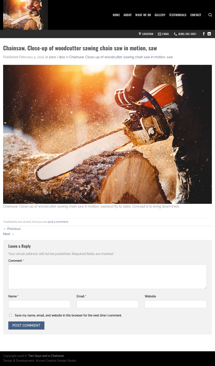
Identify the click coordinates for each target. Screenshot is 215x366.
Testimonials (177, 15)
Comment (16, 260)
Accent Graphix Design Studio (56, 360)
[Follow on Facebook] (203, 34)
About (127, 15)
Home (116, 15)
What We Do (143, 15)
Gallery (160, 15)
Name (13, 296)
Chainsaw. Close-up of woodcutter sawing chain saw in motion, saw (121, 57)
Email (81, 296)
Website (150, 296)
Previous (12, 229)
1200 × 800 (57, 57)
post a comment (58, 221)
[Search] (210, 15)
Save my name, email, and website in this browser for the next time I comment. (68, 315)
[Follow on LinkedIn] (209, 34)
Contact (195, 15)
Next (8, 234)
